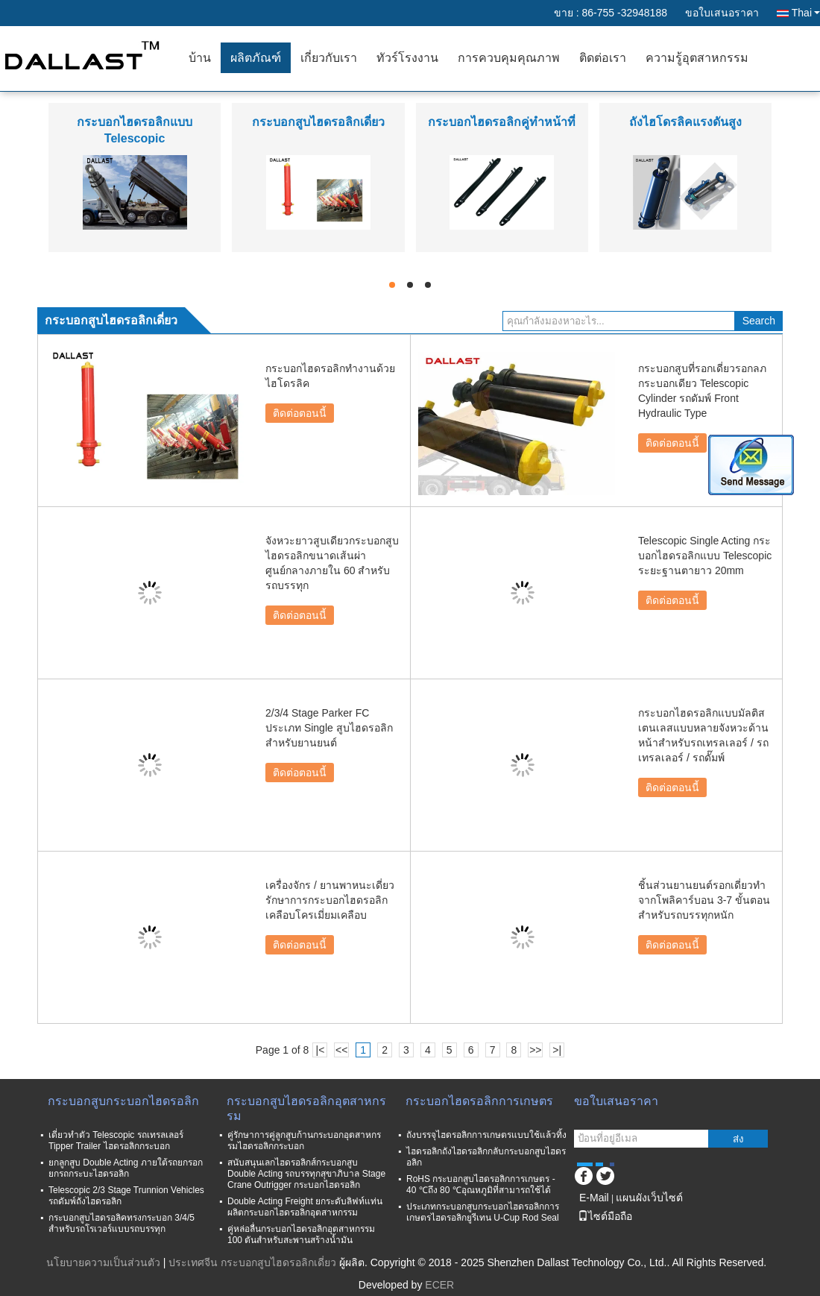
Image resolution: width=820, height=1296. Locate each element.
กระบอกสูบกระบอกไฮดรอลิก (123, 1101)
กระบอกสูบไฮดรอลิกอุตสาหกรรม (306, 1108)
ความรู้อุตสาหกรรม (697, 57)
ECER (439, 1285)
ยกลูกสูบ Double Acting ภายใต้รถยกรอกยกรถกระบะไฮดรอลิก (125, 1168)
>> (535, 1050)
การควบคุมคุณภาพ (509, 57)
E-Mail (594, 1198)
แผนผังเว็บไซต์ (649, 1198)
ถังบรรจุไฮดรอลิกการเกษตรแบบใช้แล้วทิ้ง (486, 1135)
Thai (806, 13)
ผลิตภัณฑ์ (255, 57)
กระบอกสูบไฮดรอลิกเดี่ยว (318, 122)
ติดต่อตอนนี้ (300, 413)
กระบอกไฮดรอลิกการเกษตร (479, 1101)
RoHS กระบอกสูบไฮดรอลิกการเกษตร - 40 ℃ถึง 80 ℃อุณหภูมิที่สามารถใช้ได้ (480, 1184)
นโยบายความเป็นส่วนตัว (103, 1262)
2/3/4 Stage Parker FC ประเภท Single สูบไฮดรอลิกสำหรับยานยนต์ (329, 728)
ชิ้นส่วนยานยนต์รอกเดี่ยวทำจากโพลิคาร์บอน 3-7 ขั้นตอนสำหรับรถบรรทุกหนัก (704, 900)
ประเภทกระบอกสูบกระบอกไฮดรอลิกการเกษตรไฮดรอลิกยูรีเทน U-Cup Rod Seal (482, 1212)
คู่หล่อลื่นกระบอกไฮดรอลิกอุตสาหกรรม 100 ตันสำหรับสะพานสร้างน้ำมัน (301, 1234)
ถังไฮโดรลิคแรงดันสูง (685, 122)
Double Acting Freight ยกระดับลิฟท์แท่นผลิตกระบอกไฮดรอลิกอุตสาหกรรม (304, 1207)
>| (556, 1050)
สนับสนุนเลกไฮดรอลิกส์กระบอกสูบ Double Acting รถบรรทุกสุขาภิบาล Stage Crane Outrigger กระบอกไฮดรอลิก (306, 1173)
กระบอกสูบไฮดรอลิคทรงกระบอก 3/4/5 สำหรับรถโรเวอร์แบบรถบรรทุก (121, 1223)
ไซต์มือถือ (605, 1216)
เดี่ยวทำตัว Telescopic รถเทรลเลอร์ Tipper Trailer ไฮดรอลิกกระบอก (115, 1140)
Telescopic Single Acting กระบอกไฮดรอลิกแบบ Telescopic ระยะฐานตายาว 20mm (705, 555)
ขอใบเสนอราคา (722, 13)
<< (341, 1050)
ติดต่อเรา (602, 57)
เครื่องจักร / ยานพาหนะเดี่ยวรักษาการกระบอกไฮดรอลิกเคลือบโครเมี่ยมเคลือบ (329, 900)
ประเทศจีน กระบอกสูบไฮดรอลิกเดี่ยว (252, 1262)
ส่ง (738, 1139)
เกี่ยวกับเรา (328, 57)
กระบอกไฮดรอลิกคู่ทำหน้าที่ (501, 122)
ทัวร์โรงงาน (407, 57)
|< (320, 1050)
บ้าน (200, 57)
